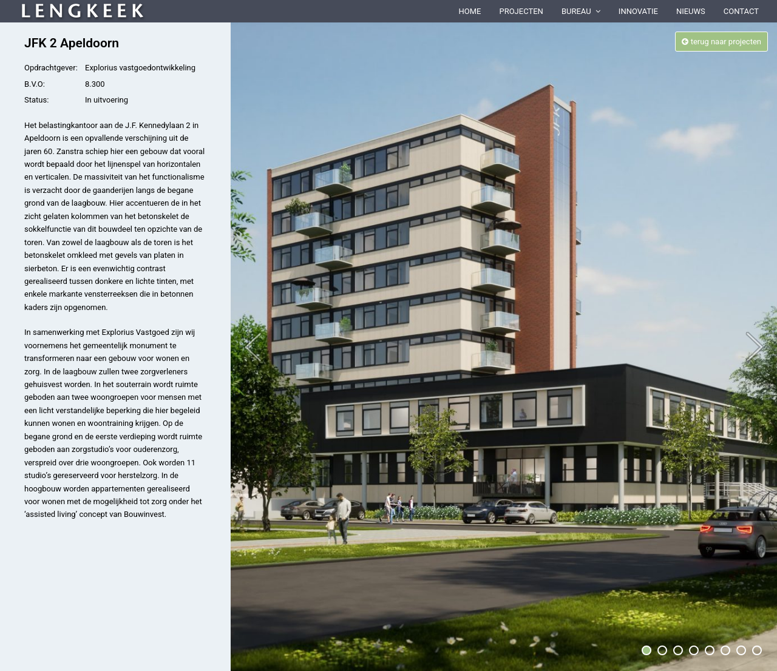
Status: (36, 99)
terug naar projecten (721, 41)
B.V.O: (34, 84)
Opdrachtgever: (51, 67)
